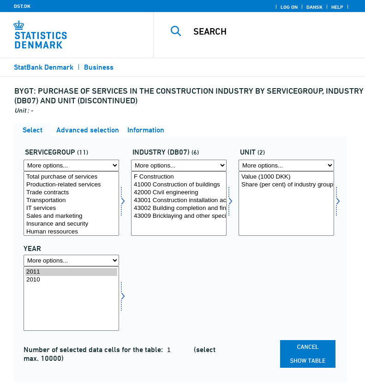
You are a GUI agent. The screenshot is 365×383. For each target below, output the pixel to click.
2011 (71, 272)
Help (337, 7)
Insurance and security (71, 224)
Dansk (314, 7)
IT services (71, 208)
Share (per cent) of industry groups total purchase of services (286, 185)
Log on (289, 7)
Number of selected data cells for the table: (94, 349)
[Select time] (71, 298)
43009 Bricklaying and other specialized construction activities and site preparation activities (179, 216)
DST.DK (22, 6)
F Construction (179, 177)
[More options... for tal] (286, 165)
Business (99, 67)
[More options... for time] (71, 260)
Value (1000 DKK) (286, 177)
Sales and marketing (71, 216)
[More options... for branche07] (179, 165)
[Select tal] (286, 203)
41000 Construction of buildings (179, 185)
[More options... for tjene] (71, 165)
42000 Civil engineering (179, 193)
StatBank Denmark (43, 67)
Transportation (71, 200)
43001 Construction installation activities (179, 200)
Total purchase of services (71, 177)
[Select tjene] (71, 203)
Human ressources (71, 232)
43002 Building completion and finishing (179, 208)
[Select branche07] (179, 203)
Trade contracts (71, 193)
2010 (71, 280)
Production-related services (71, 185)
